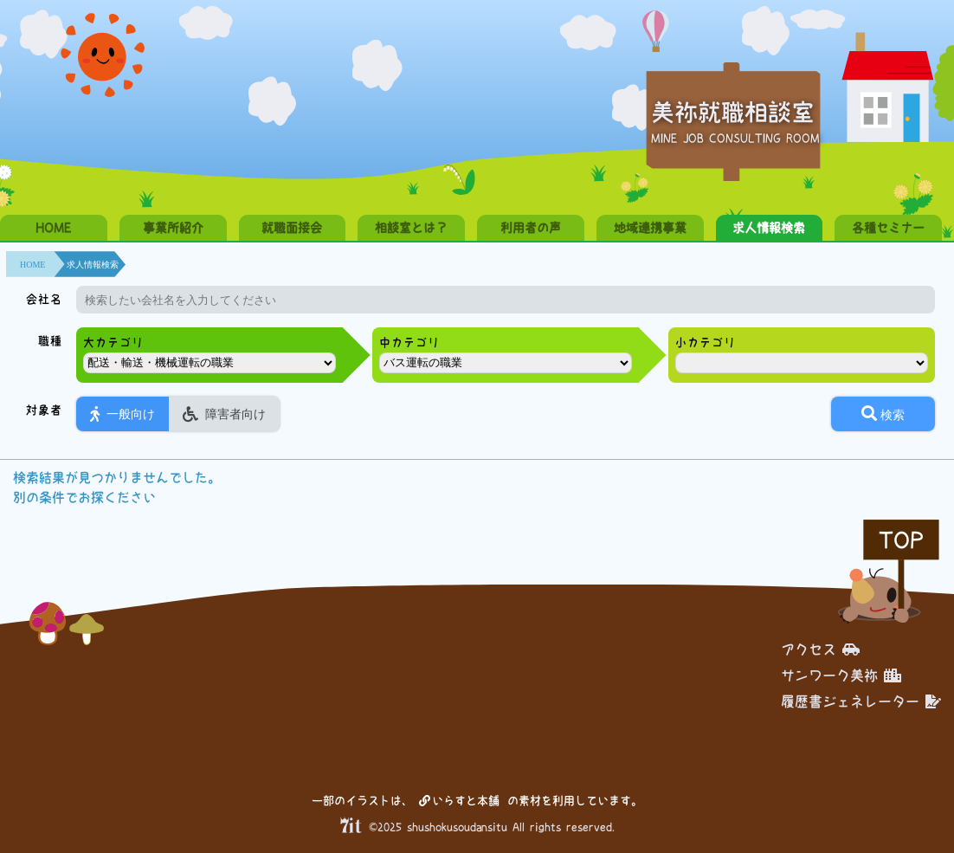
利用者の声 (530, 228)
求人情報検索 (768, 228)
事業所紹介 (173, 228)
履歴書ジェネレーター (861, 701)
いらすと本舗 (459, 800)
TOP (901, 540)
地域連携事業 (650, 228)
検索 (883, 413)
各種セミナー (888, 228)
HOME (53, 228)
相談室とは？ (411, 228)
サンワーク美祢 (841, 675)
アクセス (820, 649)
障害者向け (224, 414)
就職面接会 (291, 228)
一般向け (122, 414)
